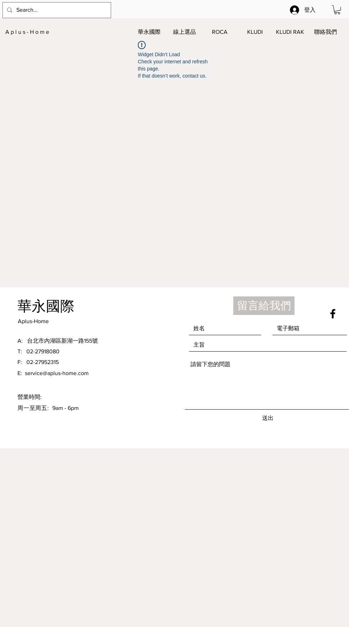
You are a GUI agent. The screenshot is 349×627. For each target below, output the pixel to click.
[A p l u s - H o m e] (40, 32)
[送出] (268, 418)
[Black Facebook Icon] (333, 313)
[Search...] (56, 10)
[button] (337, 9)
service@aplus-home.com (57, 373)
